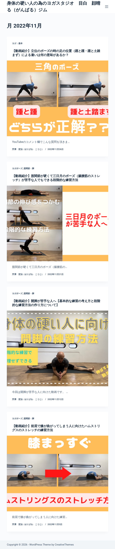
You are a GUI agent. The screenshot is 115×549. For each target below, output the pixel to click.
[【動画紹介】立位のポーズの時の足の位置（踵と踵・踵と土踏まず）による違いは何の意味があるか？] (57, 98)
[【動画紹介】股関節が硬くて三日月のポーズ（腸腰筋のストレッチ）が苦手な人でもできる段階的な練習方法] (57, 223)
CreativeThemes (64, 544)
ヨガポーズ (17, 168)
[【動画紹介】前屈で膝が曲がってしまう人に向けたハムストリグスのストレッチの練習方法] (57, 473)
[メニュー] (106, 6)
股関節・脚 (29, 168)
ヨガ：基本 (17, 43)
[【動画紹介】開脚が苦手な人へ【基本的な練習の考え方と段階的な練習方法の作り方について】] (57, 348)
